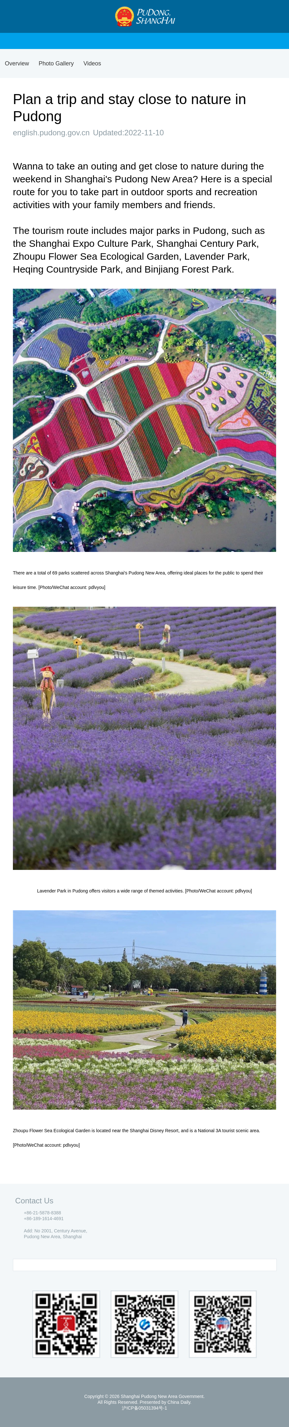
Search (273, 16)
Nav (17, 16)
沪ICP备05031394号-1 (144, 1408)
